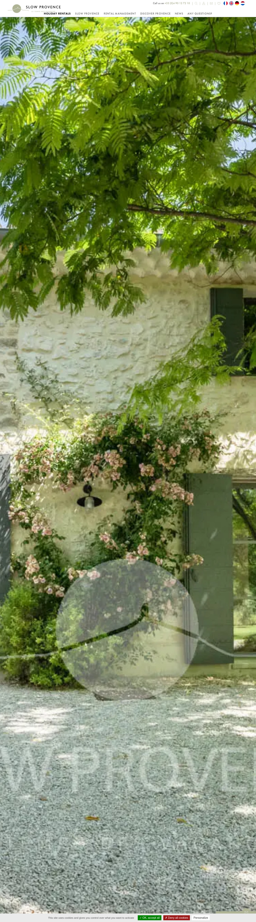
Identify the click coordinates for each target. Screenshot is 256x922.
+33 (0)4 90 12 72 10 (177, 3)
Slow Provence (87, 13)
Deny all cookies (176, 917)
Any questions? (199, 13)
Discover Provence (155, 13)
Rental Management (120, 13)
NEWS (179, 13)
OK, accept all (149, 917)
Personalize (201, 917)
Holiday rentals (57, 13)
